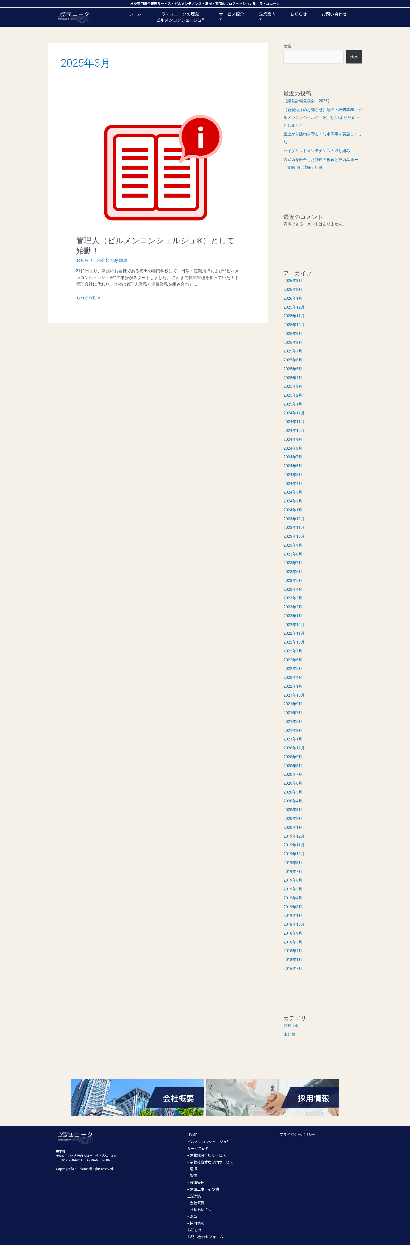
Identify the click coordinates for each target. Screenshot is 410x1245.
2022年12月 (294, 624)
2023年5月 (292, 580)
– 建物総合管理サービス (206, 1155)
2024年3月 (292, 492)
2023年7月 (292, 562)
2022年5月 (292, 668)
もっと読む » (88, 297)
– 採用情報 (195, 1223)
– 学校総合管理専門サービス (210, 1162)
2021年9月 (292, 704)
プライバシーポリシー (298, 1134)
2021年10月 (294, 695)
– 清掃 (192, 1168)
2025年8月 (292, 342)
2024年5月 (292, 474)
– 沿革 (192, 1216)
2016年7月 (292, 968)
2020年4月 (292, 801)
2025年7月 (292, 351)
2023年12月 (294, 519)
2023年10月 (294, 536)
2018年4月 (292, 950)
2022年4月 (292, 677)
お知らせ (298, 14)
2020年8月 (292, 765)
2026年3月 (292, 280)
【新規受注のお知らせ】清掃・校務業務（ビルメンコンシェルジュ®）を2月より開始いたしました (322, 117)
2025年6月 (292, 360)
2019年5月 (292, 889)
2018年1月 (292, 959)
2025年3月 (292, 386)
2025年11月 (294, 316)
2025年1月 (292, 404)
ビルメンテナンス (188, 3)
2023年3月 (292, 598)
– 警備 (192, 1175)
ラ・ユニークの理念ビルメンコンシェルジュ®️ (180, 17)
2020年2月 (292, 818)
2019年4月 (292, 898)
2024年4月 (292, 483)
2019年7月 (292, 871)
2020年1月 (292, 827)
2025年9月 (292, 333)
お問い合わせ (334, 14)
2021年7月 (292, 712)
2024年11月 (294, 421)
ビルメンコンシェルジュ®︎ (208, 1141)
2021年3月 (292, 730)
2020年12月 (294, 748)
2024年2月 (292, 501)
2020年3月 (292, 809)
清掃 (208, 3)
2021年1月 (292, 739)
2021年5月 (292, 721)
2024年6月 (292, 466)
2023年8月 (292, 554)
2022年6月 (292, 660)
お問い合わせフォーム (205, 1236)
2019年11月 (294, 845)
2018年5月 (292, 942)
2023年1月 (292, 615)
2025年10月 (294, 324)
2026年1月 (292, 298)
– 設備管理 (195, 1182)
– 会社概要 (195, 1202)
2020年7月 (292, 774)
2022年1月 (292, 686)
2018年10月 (294, 924)
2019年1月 (292, 915)
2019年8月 (292, 862)
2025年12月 (294, 307)
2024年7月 (292, 457)
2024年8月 (292, 448)
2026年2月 (292, 289)
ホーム (135, 14)
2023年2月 (292, 607)
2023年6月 (292, 571)
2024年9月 (292, 439)
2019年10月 (294, 854)
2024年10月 (294, 430)
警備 (218, 3)
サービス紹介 (231, 17)
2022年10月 (294, 642)
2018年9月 (292, 933)
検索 (287, 46)
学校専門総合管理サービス (150, 3)
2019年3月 (292, 907)
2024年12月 (294, 413)
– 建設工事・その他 (203, 1189)
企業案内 (267, 17)
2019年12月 (294, 836)
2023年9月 (292, 545)
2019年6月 (292, 880)
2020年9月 (292, 757)
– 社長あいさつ (199, 1209)
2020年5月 (292, 792)
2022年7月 (292, 651)
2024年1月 (292, 510)
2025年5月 (292, 369)
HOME (192, 1134)
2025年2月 (292, 395)
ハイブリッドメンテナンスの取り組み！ (318, 150)
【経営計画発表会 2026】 (307, 101)
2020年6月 (292, 783)
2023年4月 (292, 589)
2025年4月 (292, 377)
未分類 (103, 260)
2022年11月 (294, 633)
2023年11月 (294, 527)
